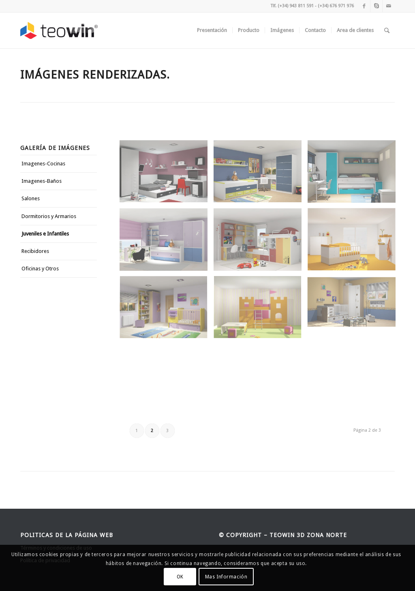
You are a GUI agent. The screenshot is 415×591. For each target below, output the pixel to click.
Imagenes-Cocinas (43, 164)
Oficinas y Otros (40, 269)
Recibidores (35, 251)
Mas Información (226, 577)
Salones (30, 198)
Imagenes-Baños (41, 181)
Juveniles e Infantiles (45, 234)
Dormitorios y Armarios (48, 216)
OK (180, 577)
